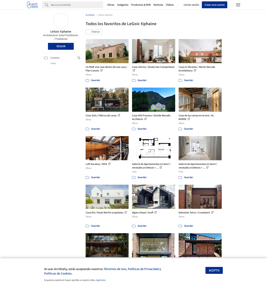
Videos (170, 4)
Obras (110, 4)
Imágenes (122, 4)
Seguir (60, 46)
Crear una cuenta (215, 5)
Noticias (158, 4)
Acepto (214, 270)
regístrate (100, 280)
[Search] (77, 4)
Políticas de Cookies (58, 273)
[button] (94, 32)
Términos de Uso (115, 269)
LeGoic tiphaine (60, 31)
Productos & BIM (141, 4)
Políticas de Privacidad (143, 269)
